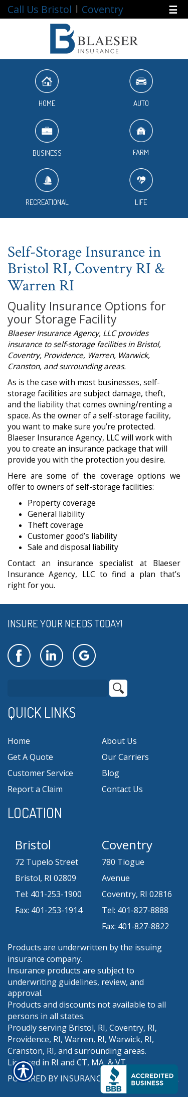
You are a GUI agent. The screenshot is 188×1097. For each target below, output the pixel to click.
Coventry (102, 9)
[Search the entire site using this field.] (58, 688)
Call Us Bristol (40, 9)
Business (47, 138)
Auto (141, 88)
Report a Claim (35, 789)
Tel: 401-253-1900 (48, 894)
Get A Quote (30, 756)
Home (47, 88)
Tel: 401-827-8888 (135, 910)
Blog (110, 773)
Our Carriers (125, 756)
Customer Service (40, 773)
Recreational (47, 187)
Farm (141, 138)
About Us (119, 740)
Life (141, 187)
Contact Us (122, 789)
